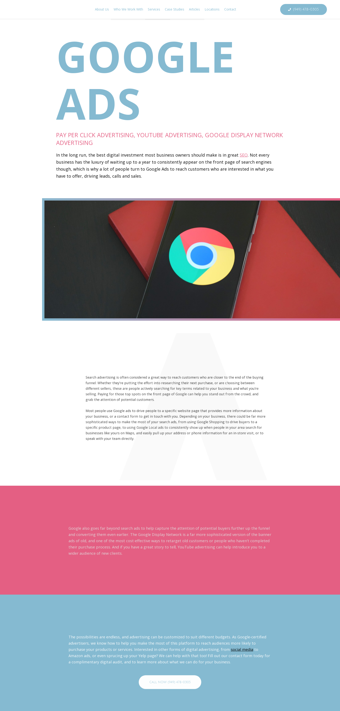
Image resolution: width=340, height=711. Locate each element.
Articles (194, 9)
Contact (230, 9)
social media (201, 673)
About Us (102, 9)
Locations (212, 9)
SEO (244, 155)
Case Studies (174, 9)
